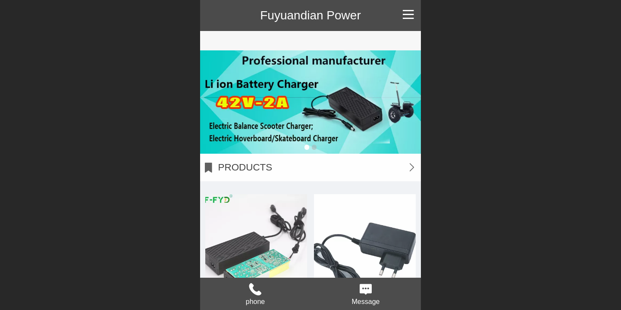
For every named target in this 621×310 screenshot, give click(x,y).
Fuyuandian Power (310, 15)
